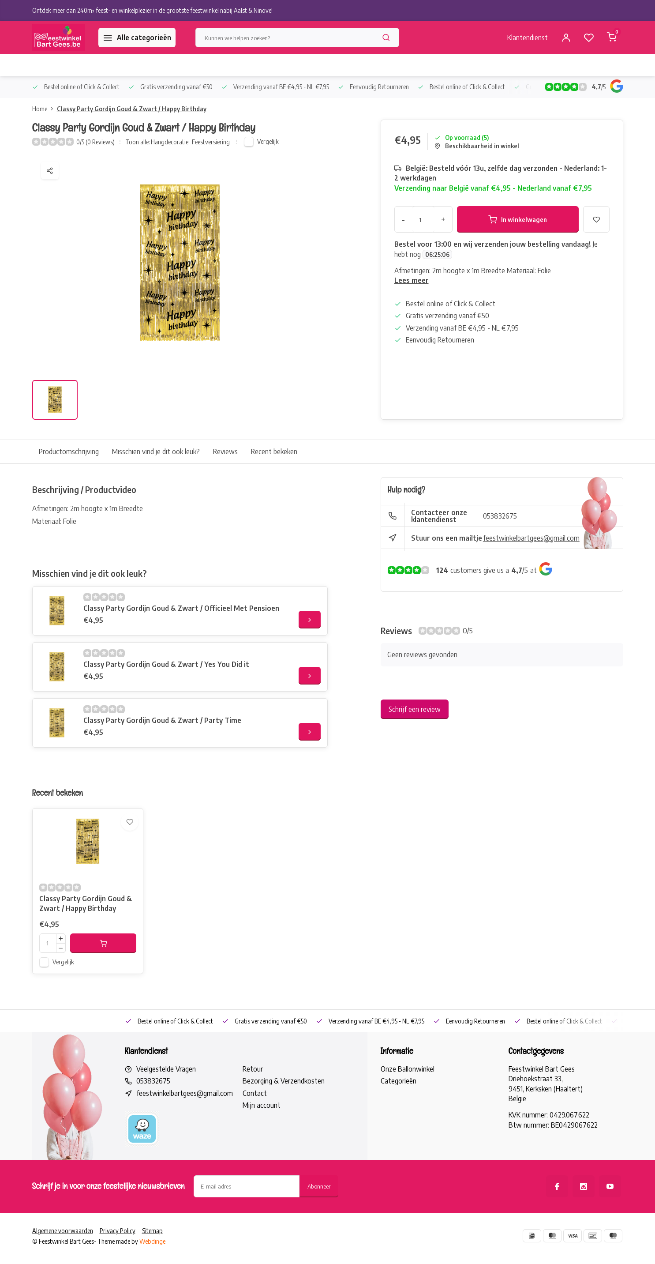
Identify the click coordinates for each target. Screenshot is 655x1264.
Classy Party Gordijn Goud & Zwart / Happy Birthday (131, 109)
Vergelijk (268, 141)
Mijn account (262, 1127)
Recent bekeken (274, 451)
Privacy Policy (117, 1252)
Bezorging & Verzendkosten (284, 1102)
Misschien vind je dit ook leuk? (156, 451)
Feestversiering (211, 142)
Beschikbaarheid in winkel (476, 146)
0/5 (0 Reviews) (95, 142)
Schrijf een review (415, 709)
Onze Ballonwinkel (407, 1091)
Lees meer (411, 280)
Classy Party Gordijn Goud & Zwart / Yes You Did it (166, 664)
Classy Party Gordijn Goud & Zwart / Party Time (162, 720)
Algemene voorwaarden (62, 1252)
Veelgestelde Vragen (166, 1091)
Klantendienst (527, 37)
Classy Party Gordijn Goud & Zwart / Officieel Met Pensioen (181, 608)
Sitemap (152, 1252)
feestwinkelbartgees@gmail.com (531, 538)
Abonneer (318, 1208)
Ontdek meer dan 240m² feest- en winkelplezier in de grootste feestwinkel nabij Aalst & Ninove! (152, 10)
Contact (255, 1115)
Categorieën (398, 1102)
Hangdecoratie (170, 142)
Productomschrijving (69, 451)
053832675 (500, 516)
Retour (253, 1091)
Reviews (225, 451)
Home (44, 109)
